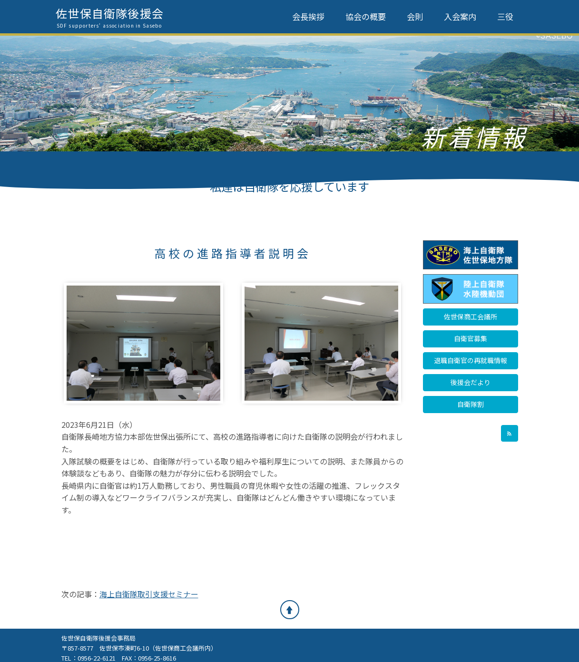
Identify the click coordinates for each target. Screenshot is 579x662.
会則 (415, 16)
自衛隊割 (470, 404)
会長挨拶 (308, 16)
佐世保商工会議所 (470, 316)
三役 (505, 16)
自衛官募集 (470, 338)
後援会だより (471, 382)
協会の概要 (365, 16)
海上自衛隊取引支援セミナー (148, 594)
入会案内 (460, 16)
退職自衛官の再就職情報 (470, 360)
